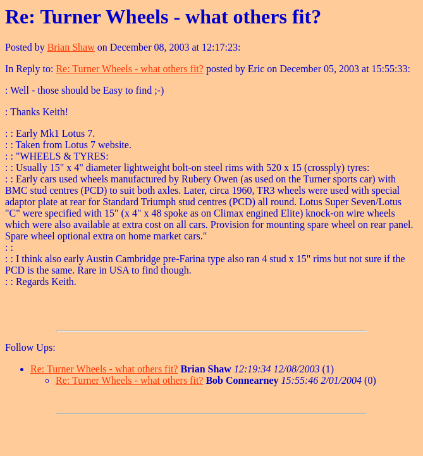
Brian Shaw (71, 47)
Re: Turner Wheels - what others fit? (129, 68)
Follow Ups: (30, 347)
